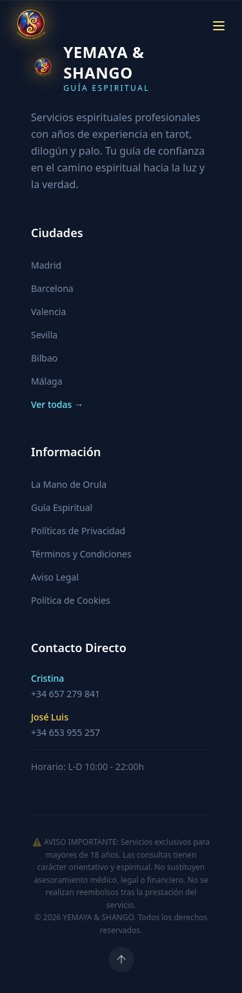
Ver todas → (57, 404)
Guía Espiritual (61, 507)
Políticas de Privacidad (78, 531)
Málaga (46, 381)
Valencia (48, 311)
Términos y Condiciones (81, 554)
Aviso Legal (55, 577)
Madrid (46, 265)
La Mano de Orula (68, 484)
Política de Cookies (70, 600)
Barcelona (52, 288)
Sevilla (44, 335)
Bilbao (44, 358)
